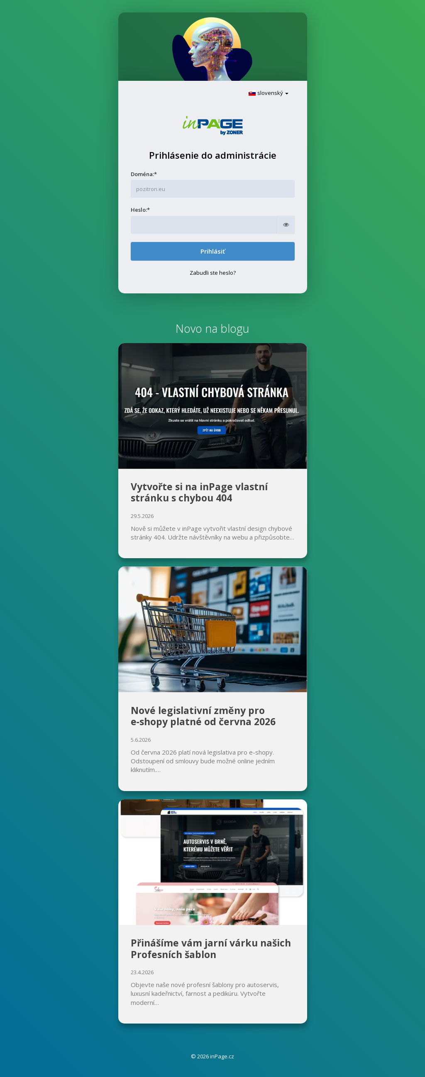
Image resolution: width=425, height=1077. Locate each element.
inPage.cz (222, 1056)
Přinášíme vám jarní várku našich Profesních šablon (211, 948)
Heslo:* (140, 209)
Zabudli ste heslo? (213, 272)
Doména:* (144, 174)
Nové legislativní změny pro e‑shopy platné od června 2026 (203, 716)
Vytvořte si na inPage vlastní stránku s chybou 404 (199, 492)
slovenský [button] (268, 93)
